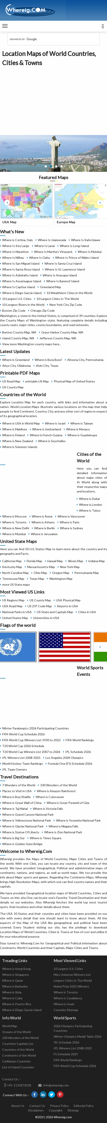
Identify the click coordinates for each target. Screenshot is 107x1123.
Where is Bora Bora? (48, 360)
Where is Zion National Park (63, 832)
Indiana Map (96, 561)
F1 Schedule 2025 (66, 1054)
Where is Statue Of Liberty (20, 832)
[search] (48, 39)
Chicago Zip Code (42, 310)
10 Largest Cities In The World (58, 299)
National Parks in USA (17, 612)
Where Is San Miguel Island (20, 263)
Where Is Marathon (15, 252)
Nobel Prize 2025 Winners (71, 986)
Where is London (90, 504)
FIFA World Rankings (80, 740)
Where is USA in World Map (21, 423)
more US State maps (16, 584)
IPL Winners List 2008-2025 (21, 757)
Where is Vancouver (71, 516)
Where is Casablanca (68, 998)
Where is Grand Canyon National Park (28, 814)
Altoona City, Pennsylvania (85, 360)
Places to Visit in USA (17, 791)
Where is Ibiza (11, 992)
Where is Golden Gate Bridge (22, 844)
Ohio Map (40, 573)
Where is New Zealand (17, 441)
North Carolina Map (15, 573)
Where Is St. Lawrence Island (65, 269)
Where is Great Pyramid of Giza (68, 803)
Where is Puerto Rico (16, 1004)
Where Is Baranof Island (62, 281)
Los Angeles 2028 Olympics (64, 757)
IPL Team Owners (14, 769)
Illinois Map (75, 561)
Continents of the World (19, 1055)
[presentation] (7, 202)
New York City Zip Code (65, 304)
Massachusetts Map (41, 567)
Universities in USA (46, 618)
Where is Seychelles (52, 441)
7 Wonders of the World (18, 785)
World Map (9, 1026)
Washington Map (60, 578)
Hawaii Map (55, 561)
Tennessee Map (13, 578)
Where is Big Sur (13, 838)
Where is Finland (13, 435)
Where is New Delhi (15, 528)
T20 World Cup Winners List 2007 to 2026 (31, 752)
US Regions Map (13, 600)
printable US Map (37, 381)
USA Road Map (12, 606)
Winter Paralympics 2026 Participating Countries (35, 728)
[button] (45, 166)
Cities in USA (87, 612)
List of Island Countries (18, 1067)
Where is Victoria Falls (48, 808)
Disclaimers (36, 1110)
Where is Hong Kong (16, 969)
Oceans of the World (16, 1032)
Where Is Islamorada (52, 240)
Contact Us (37, 1106)
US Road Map (11, 381)
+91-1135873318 (17, 1085)
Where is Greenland (16, 360)
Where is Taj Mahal (15, 808)
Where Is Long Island (74, 246)
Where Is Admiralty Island (20, 275)
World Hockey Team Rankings (22, 763)
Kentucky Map (12, 567)
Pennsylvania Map (86, 573)
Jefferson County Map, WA (57, 338)
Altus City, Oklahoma (16, 365)
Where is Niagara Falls (63, 826)
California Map (12, 561)
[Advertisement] (53, 99)
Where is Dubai (89, 499)
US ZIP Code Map (40, 606)
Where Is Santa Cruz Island (63, 263)
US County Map (13, 387)
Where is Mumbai (14, 534)
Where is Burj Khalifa (16, 797)
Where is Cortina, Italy (17, 240)
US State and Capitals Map (55, 612)
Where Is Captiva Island (18, 287)
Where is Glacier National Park (23, 826)
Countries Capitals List (17, 1043)
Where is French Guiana (46, 435)
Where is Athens (43, 522)
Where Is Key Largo (15, 246)
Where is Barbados (15, 986)
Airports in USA (67, 606)
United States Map (15, 618)
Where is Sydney (71, 528)
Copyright (56, 1110)
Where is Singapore (15, 974)
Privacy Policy (59, 1106)
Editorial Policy (84, 1106)
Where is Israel (55, 423)
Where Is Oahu (39, 257)
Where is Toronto (14, 522)
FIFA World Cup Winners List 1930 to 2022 (31, 740)
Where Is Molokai (90, 252)
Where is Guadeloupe (82, 435)
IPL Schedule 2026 (78, 752)
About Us (17, 1106)
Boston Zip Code (13, 310)
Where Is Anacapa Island (60, 275)
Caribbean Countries (16, 1061)
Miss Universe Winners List (72, 974)
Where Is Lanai (44, 246)
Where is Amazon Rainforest (56, 791)
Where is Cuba (12, 998)
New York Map (70, 567)
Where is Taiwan (81, 423)
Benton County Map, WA (19, 332)
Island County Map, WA (18, 338)
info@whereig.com (53, 1085)
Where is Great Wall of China (22, 803)
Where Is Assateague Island (21, 281)
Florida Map (34, 561)
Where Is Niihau (13, 257)
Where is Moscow (14, 516)
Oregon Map (60, 573)
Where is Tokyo (89, 510)
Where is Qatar (12, 980)
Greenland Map (50, 287)
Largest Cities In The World (73, 980)
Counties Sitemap (66, 1010)
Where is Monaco (78, 429)
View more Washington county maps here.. (31, 344)
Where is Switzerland (46, 429)
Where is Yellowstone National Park (26, 820)
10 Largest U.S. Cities (17, 299)
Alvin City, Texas (47, 365)
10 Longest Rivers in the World (23, 304)
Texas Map (36, 578)
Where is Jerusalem (44, 534)
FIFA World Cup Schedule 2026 (23, 734)
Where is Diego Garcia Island (22, 293)
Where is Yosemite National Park (78, 820)
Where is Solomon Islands (19, 447)
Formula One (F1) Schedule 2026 (70, 763)
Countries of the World (18, 1049)
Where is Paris (69, 522)
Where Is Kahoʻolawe (85, 240)
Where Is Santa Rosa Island (21, 269)
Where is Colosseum (50, 797)
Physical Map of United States (74, 381)
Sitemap (73, 1110)
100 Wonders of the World (58, 785)
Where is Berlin (44, 528)
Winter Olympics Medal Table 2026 (77, 1036)
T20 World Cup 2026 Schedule (23, 746)
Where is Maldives (14, 429)
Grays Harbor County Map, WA (62, 332)
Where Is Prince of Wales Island (77, 257)
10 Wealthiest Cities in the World (69, 293)
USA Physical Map (68, 600)
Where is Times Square (45, 838)
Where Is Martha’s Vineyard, (53, 252)
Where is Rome (42, 516)
